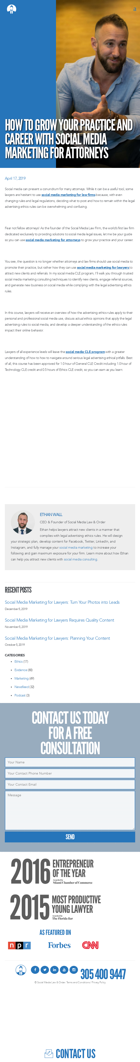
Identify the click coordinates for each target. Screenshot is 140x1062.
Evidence (20, 670)
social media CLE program (85, 352)
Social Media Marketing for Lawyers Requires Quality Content (59, 620)
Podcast (20, 695)
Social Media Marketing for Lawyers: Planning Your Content (57, 638)
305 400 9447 (102, 972)
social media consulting (80, 559)
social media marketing (75, 547)
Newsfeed (21, 687)
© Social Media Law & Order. (50, 982)
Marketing (21, 678)
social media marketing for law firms (68, 195)
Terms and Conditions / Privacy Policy (85, 982)
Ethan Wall (51, 514)
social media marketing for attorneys (53, 240)
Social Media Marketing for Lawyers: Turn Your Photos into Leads (62, 602)
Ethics (18, 662)
